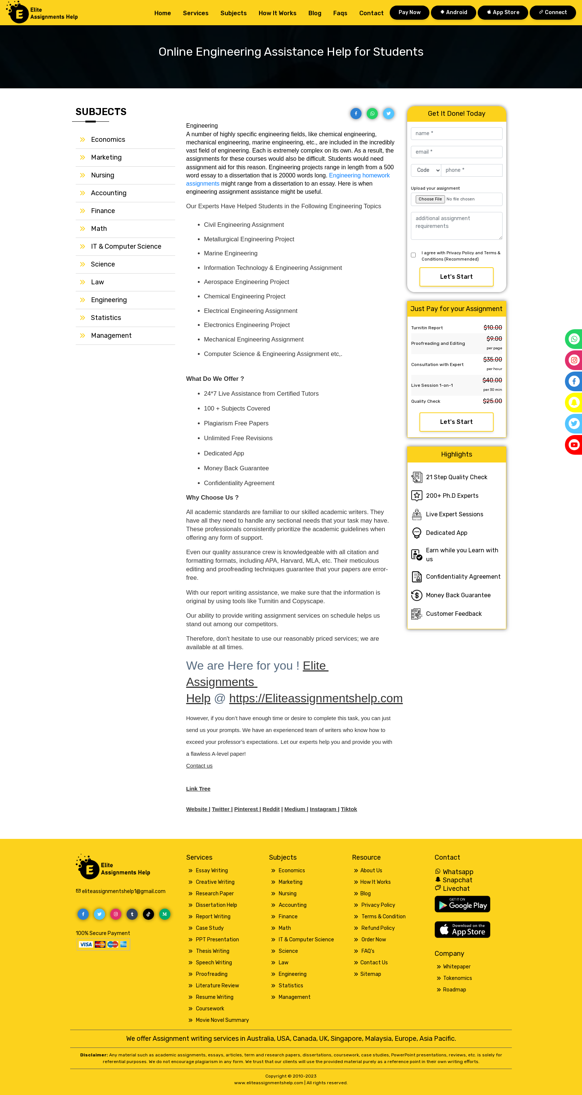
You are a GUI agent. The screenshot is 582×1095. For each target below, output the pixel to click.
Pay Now (410, 12)
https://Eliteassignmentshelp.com (316, 698)
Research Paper (215, 893)
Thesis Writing (212, 951)
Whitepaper (457, 967)
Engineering (109, 300)
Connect (553, 12)
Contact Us (374, 963)
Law (97, 282)
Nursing (102, 175)
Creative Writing (215, 882)
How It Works (375, 882)
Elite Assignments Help (257, 682)
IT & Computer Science (126, 246)
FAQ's (368, 951)
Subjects (233, 12)
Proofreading (212, 974)
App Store (503, 12)
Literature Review (217, 986)
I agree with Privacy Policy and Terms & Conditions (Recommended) (461, 256)
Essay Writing (212, 870)
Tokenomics (457, 978)
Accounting (109, 193)
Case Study (210, 928)
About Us (371, 870)
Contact (371, 12)
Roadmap (454, 990)
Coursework (210, 1009)
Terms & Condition (384, 916)
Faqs (340, 12)
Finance (103, 211)
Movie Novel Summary (222, 1020)
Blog (314, 12)
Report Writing (213, 916)
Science (103, 264)
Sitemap (370, 974)
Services (196, 12)
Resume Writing (214, 997)
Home (162, 12)
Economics (108, 139)
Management (111, 335)
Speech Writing (214, 963)
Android (453, 12)
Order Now (374, 940)
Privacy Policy (378, 905)
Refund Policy (378, 928)
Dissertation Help (216, 905)
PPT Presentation (217, 940)
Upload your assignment (435, 188)
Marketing (106, 157)
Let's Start (456, 276)
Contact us (199, 765)
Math (99, 229)
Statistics (106, 318)
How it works (278, 12)
